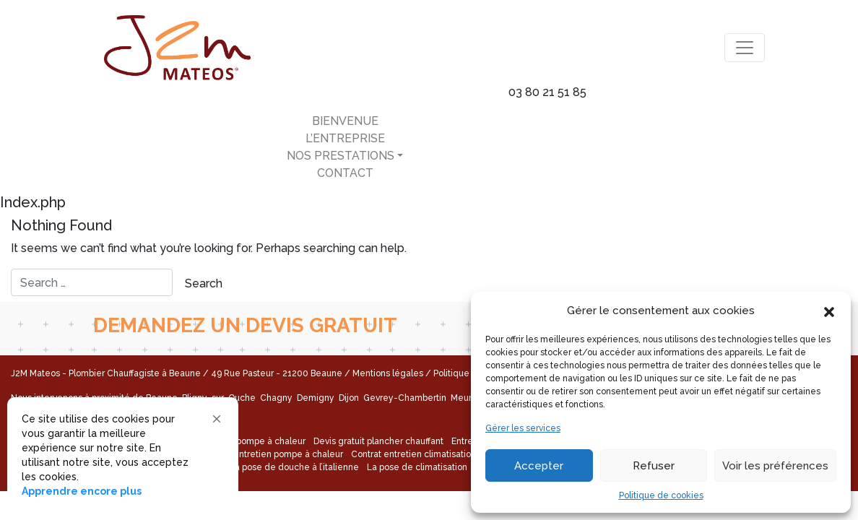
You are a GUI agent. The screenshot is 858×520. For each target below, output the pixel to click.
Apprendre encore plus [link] (82, 491)
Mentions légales (387, 373)
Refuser (654, 465)
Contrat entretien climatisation (413, 454)
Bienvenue (345, 121)
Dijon (350, 398)
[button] (829, 310)
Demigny (317, 398)
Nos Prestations (340, 155)
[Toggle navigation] (744, 47)
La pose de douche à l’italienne (294, 467)
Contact (345, 173)
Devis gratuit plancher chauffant (378, 441)
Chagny (277, 398)
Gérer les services (522, 428)
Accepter (538, 465)
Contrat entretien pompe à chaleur (272, 454)
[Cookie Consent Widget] (122, 455)
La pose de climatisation (417, 467)
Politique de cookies (661, 495)
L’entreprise (345, 138)
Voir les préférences (775, 465)
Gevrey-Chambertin (405, 398)
